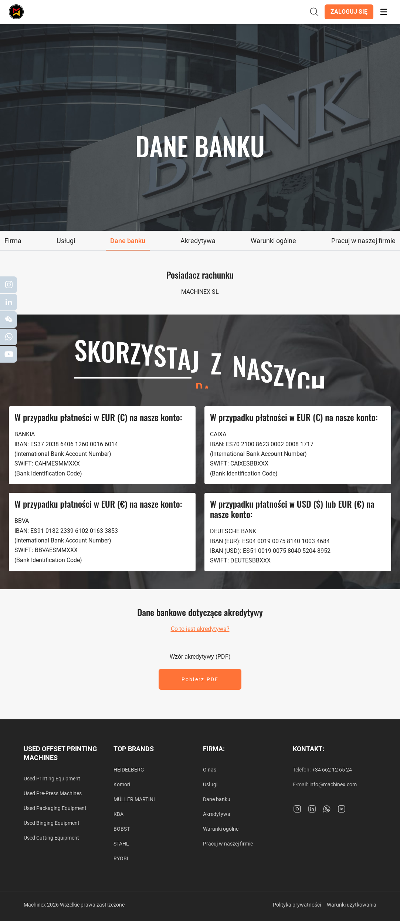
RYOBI (120, 858)
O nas (209, 770)
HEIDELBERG (128, 770)
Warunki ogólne (220, 829)
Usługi (210, 784)
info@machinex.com (333, 784)
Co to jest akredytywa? (200, 628)
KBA (118, 814)
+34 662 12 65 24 (332, 770)
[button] (349, 11)
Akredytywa (216, 814)
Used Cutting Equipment (51, 838)
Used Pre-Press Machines (53, 793)
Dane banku (216, 799)
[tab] (13, 241)
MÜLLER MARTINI (134, 799)
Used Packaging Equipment (55, 808)
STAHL (121, 844)
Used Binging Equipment (51, 823)
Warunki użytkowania (351, 905)
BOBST (121, 829)
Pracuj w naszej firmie (228, 844)
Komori (121, 784)
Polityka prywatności (297, 905)
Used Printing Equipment (52, 778)
